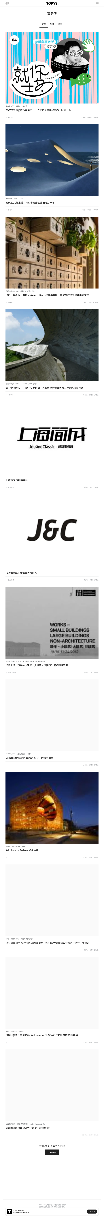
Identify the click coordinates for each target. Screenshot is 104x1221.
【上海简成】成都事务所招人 (21, 572)
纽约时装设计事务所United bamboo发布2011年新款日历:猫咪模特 (41, 1035)
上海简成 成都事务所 (16, 480)
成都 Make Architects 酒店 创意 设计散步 (20, 291)
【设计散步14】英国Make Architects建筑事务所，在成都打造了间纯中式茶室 (47, 295)
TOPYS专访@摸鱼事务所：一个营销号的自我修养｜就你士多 (38, 110)
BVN (7, 939)
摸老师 (24, 106)
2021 (21, 198)
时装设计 (14, 1031)
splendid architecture (38, 1124)
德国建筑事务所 (22, 1124)
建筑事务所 (21, 754)
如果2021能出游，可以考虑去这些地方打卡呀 (29, 202)
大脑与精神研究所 (27, 939)
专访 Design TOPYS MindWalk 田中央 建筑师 (21, 384)
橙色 (23, 846)
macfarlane (16, 846)
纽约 (7, 1031)
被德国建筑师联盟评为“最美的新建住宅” (28, 1127)
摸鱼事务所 (9, 106)
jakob (7, 846)
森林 (29, 754)
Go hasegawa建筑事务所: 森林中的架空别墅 (29, 757)
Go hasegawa (10, 754)
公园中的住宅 (10, 1124)
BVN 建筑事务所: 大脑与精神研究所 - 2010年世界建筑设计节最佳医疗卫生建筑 (47, 942)
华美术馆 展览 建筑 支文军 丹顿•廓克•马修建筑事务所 (25, 661)
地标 (15, 198)
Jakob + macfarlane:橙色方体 (21, 850)
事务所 (21, 1031)
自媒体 (18, 106)
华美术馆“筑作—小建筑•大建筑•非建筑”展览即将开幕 (36, 665)
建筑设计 (8, 198)
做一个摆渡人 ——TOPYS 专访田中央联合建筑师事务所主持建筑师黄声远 (44, 387)
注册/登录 (52, 1152)
